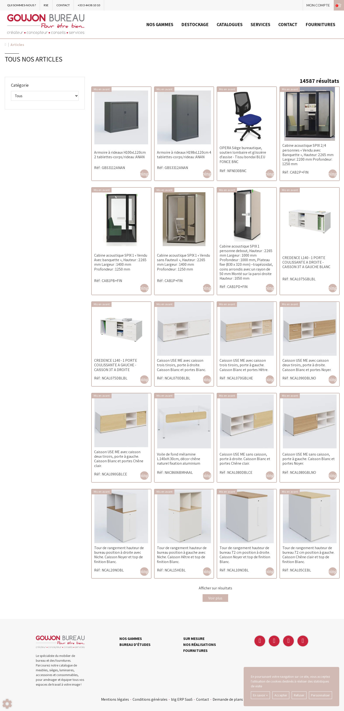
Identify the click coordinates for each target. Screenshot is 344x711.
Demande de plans (228, 699)
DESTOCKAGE (195, 24)
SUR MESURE (193, 638)
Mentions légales (115, 699)
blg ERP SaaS (182, 699)
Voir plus (215, 598)
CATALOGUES (229, 24)
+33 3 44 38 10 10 (89, 5)
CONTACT (63, 5)
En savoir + (260, 695)
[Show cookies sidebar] (7, 704)
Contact (202, 699)
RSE (46, 5)
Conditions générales (150, 699)
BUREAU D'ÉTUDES (134, 644)
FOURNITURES (320, 24)
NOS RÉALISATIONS (199, 644)
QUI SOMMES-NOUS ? (21, 5)
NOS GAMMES (159, 24)
